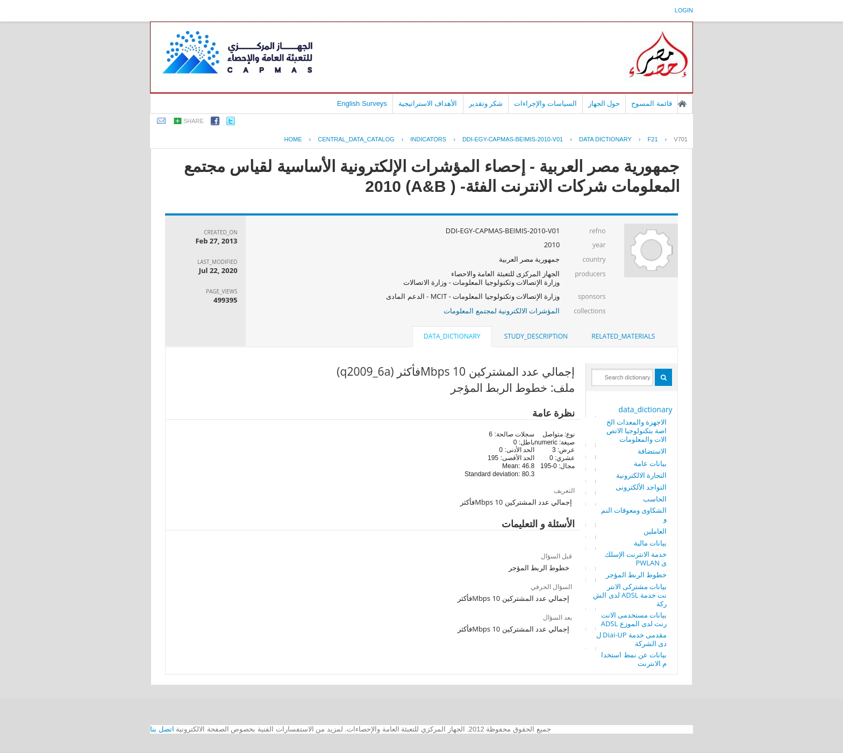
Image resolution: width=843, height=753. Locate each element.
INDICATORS (428, 139)
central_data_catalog (356, 139)
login (684, 10)
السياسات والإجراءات (545, 103)
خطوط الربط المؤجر (636, 574)
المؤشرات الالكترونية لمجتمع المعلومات (502, 310)
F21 (653, 139)
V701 (681, 139)
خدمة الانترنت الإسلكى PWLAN (636, 558)
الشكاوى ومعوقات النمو (634, 514)
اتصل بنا (162, 729)
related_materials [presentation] (623, 336)
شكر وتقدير (486, 103)
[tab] (623, 336)
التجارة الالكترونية (641, 475)
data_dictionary (645, 409)
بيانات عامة (650, 463)
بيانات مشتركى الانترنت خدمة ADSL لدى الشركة (630, 595)
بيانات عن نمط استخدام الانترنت (634, 659)
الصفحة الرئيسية (682, 103)
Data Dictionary (605, 139)
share (193, 121)
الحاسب (655, 498)
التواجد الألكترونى (641, 487)
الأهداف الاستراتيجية (428, 103)
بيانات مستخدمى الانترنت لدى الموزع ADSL (634, 619)
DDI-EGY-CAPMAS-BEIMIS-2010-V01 (512, 139)
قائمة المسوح (651, 103)
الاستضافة (652, 451)
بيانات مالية (650, 543)
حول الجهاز (604, 103)
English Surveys (362, 103)
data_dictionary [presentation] (452, 336)
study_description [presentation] (536, 336)
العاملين (655, 531)
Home (293, 139)
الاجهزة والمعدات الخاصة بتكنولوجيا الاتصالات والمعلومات (636, 430)
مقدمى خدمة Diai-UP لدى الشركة (631, 639)
